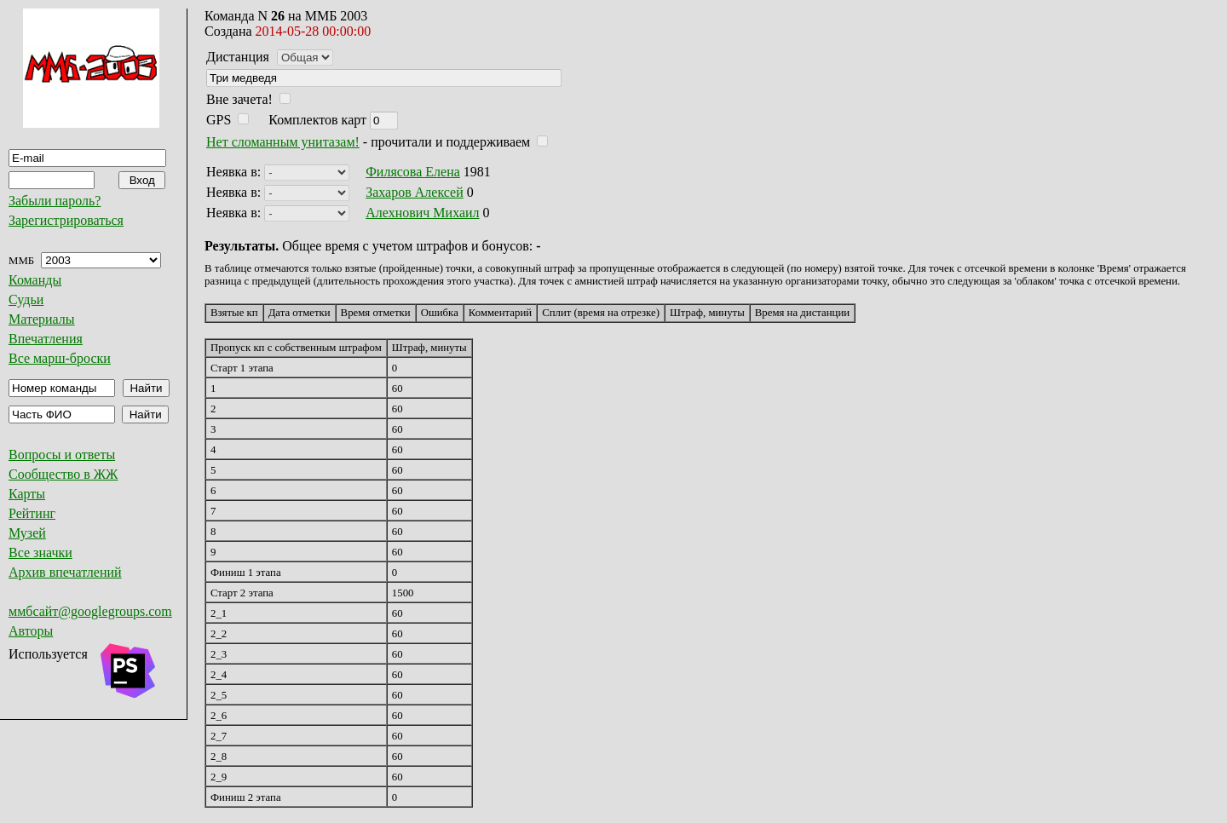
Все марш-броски (60, 358)
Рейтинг (32, 513)
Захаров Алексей (415, 192)
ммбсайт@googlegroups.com (90, 611)
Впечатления (46, 338)
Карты (27, 493)
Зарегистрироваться (66, 220)
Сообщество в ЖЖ (63, 474)
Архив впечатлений (65, 572)
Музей (27, 533)
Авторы (31, 631)
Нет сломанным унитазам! (283, 142)
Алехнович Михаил (422, 212)
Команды (35, 280)
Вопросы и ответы (62, 454)
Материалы (42, 319)
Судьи (26, 299)
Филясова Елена (413, 171)
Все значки (40, 552)
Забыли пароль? (55, 200)
